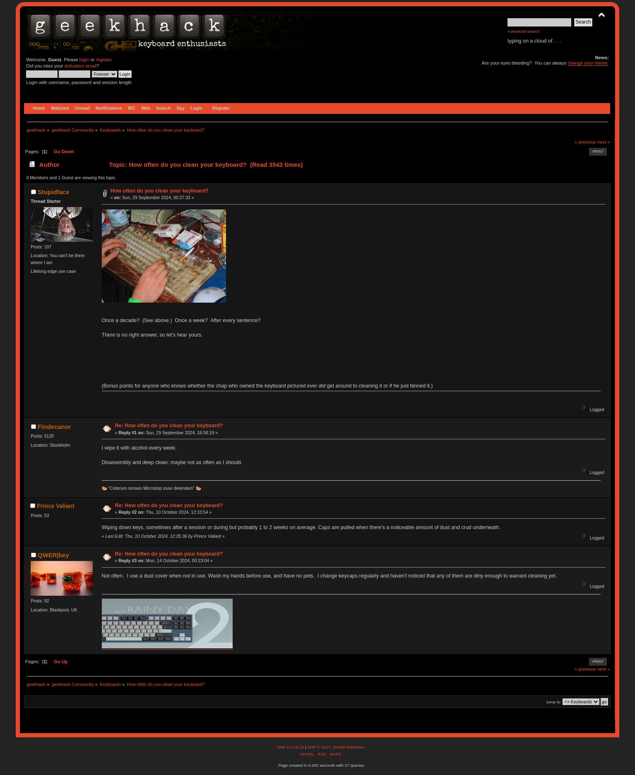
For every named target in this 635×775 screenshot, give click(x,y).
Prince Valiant (55, 506)
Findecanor (54, 426)
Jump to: (553, 702)
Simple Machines (348, 747)
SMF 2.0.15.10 (291, 747)
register (103, 59)
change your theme (587, 62)
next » (603, 142)
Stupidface (54, 191)
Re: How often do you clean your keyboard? (169, 425)
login (84, 59)
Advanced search (523, 31)
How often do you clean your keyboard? (160, 191)
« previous (585, 142)
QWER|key (53, 554)
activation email (80, 65)
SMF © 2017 (318, 747)
